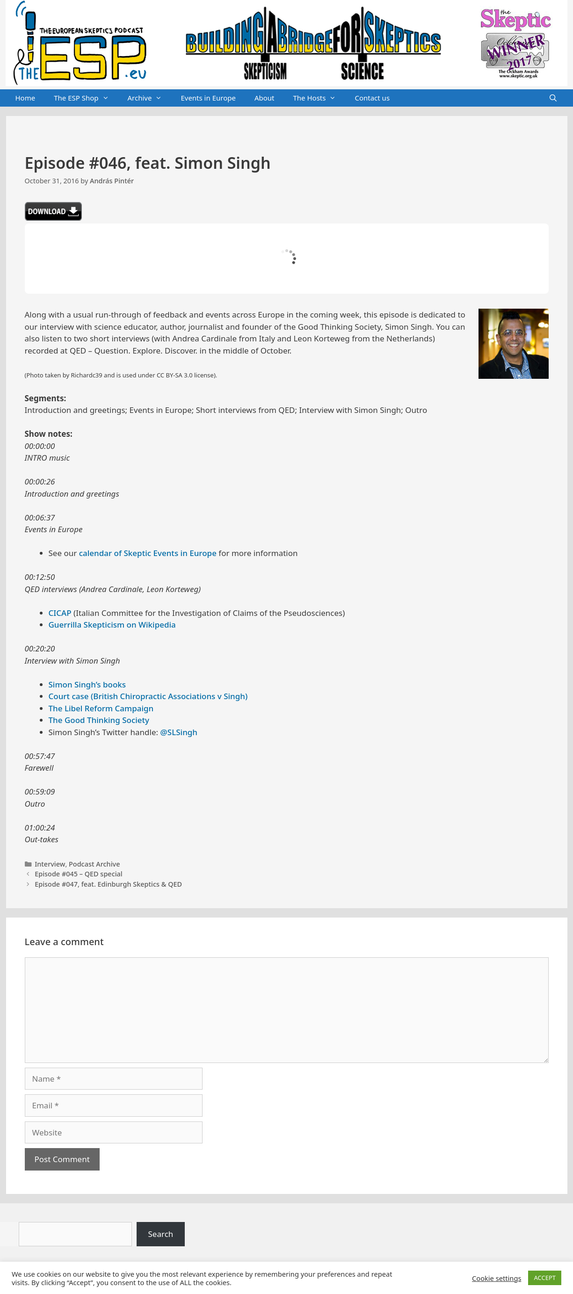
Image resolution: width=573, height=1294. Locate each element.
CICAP (60, 612)
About (264, 97)
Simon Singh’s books (87, 684)
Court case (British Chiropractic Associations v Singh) (148, 696)
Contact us (372, 97)
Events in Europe (208, 97)
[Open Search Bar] (553, 98)
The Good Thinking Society (99, 720)
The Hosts (319, 98)
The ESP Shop (86, 98)
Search (161, 1234)
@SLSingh (179, 732)
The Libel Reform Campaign (101, 708)
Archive (150, 98)
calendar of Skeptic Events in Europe (148, 553)
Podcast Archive (94, 864)
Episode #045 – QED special (79, 873)
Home (25, 97)
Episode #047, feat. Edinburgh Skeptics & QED (108, 884)
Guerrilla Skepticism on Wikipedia (112, 624)
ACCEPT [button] (545, 1277)
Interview (50, 864)
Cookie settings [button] (496, 1278)
